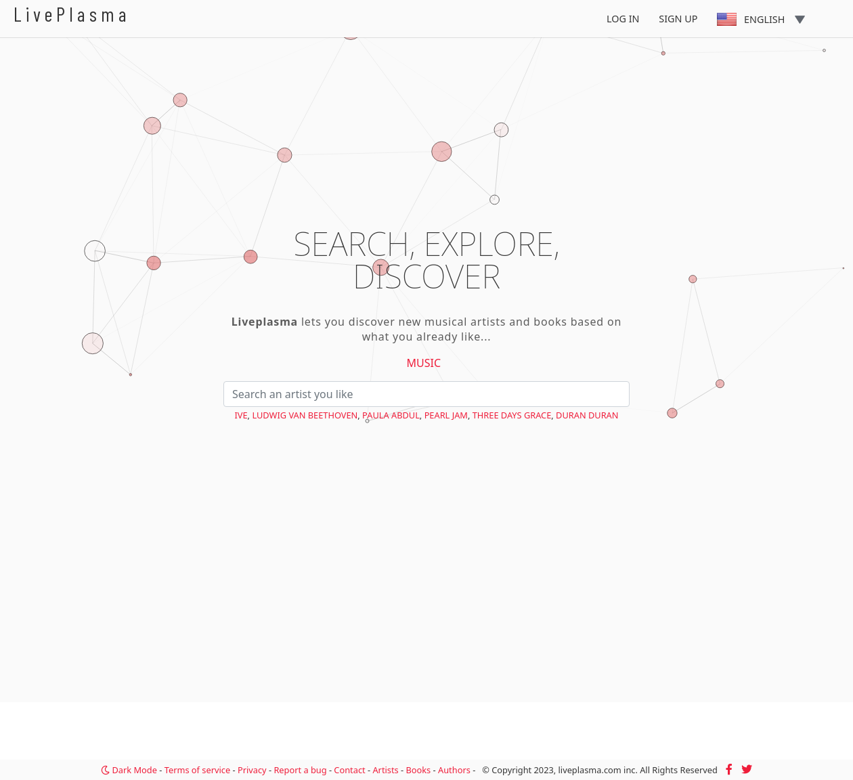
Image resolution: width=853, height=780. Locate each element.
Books (418, 770)
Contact (349, 770)
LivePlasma (72, 14)
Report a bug (300, 770)
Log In (623, 18)
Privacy (252, 770)
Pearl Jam (446, 415)
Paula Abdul (391, 415)
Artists (385, 770)
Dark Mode (129, 770)
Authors (454, 770)
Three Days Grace (512, 415)
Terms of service (197, 770)
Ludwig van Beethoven (304, 415)
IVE (240, 415)
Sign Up (678, 18)
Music (424, 362)
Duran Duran (587, 415)
